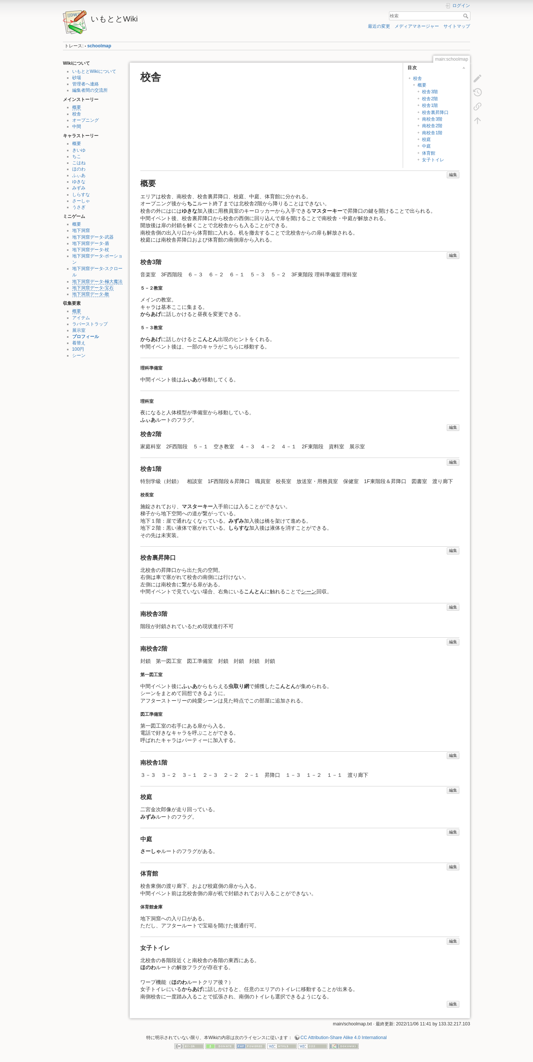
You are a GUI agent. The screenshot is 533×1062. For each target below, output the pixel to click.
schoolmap (99, 45)
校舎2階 (430, 98)
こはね (79, 162)
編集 (453, 174)
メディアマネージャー (417, 26)
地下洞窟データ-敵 (90, 294)
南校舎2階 (432, 125)
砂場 (76, 77)
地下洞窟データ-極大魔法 (97, 281)
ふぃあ (79, 175)
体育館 (428, 153)
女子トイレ (433, 159)
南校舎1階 (432, 132)
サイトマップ (456, 26)
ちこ (76, 156)
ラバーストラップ (90, 324)
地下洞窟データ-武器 (93, 237)
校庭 (426, 139)
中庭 (426, 146)
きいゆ (79, 150)
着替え (79, 342)
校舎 (76, 114)
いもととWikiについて (94, 71)
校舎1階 (430, 105)
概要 (76, 107)
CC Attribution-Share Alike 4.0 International (344, 1037)
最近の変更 (379, 26)
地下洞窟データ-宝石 (93, 287)
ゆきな (79, 181)
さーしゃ (81, 200)
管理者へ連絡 (85, 84)
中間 (76, 126)
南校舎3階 (432, 119)
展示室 (79, 330)
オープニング (85, 120)
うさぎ (79, 207)
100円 (78, 349)
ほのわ (79, 169)
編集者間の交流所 (90, 90)
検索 (466, 15)
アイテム (81, 317)
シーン (79, 355)
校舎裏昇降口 (435, 112)
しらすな (81, 194)
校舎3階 (430, 91)
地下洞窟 (81, 230)
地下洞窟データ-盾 (90, 243)
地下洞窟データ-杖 (90, 249)
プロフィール (85, 336)
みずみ (79, 188)
